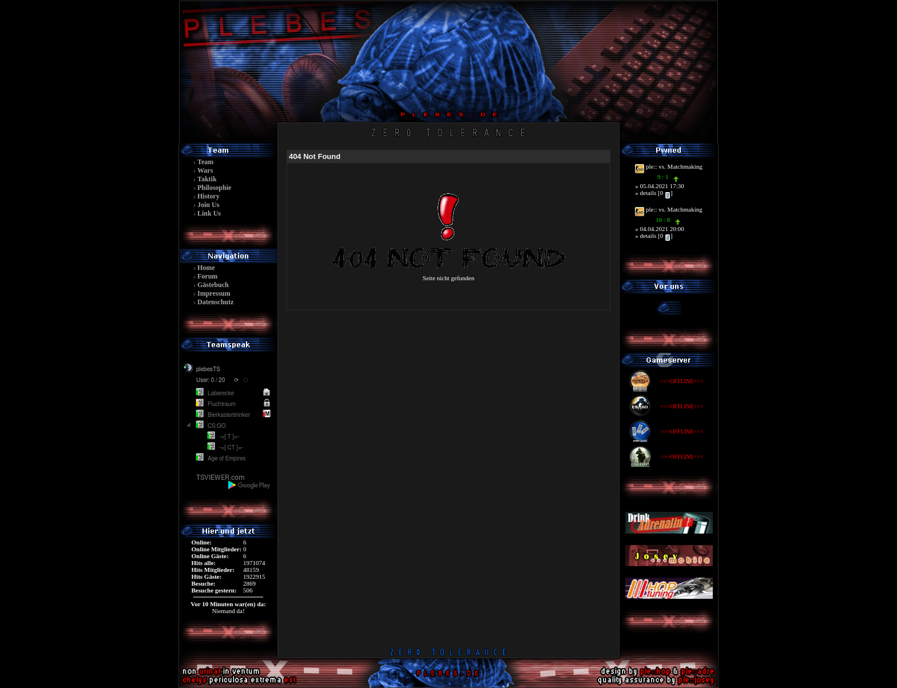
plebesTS (208, 369)
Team (205, 162)
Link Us (209, 213)
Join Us (208, 205)
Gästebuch (213, 285)
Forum (207, 276)
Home (206, 268)
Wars (205, 170)
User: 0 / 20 (210, 380)
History (208, 196)
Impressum (214, 293)
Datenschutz (215, 302)
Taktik (207, 179)
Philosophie (214, 188)
